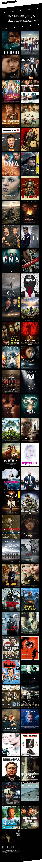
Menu (5, 5)
